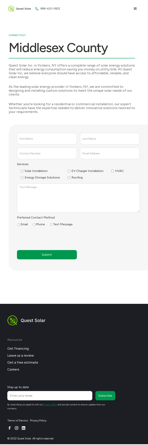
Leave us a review (20, 355)
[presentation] (46, 237)
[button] (135, 8)
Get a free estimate (22, 362)
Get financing (18, 348)
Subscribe (105, 395)
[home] (19, 9)
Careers (13, 369)
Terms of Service (17, 420)
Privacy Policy (38, 420)
